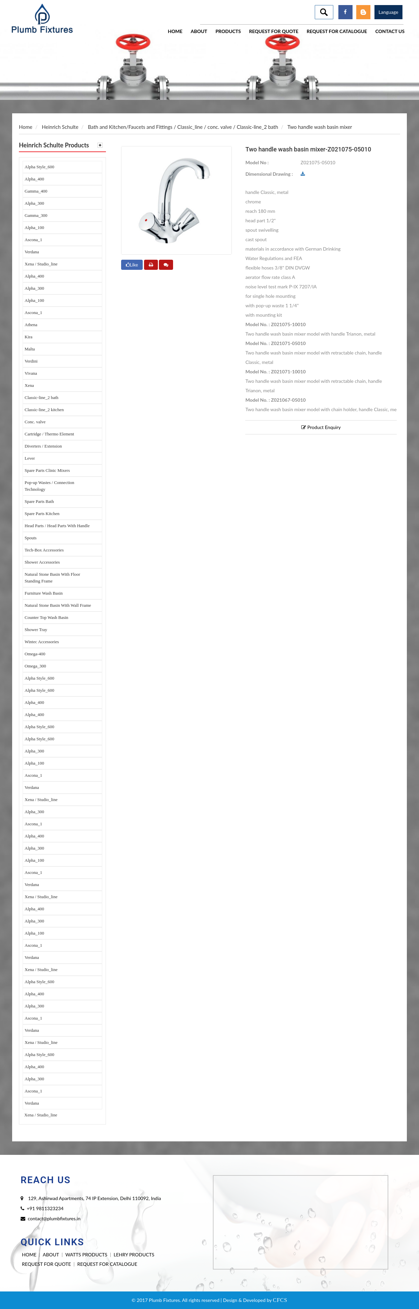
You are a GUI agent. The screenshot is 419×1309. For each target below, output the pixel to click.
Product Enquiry (321, 427)
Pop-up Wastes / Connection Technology (49, 486)
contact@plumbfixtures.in (54, 1218)
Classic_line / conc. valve (204, 127)
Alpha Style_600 (39, 166)
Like (132, 264)
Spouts (30, 537)
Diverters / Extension (43, 446)
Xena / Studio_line (41, 263)
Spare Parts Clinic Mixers (47, 470)
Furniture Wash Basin (44, 593)
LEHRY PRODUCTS (134, 1254)
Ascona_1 (33, 239)
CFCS (280, 1300)
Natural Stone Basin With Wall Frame (58, 605)
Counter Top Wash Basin (46, 617)
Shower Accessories (42, 562)
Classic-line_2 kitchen (44, 409)
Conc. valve (35, 421)
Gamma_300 (36, 215)
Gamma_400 (36, 191)
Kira (28, 336)
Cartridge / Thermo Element (49, 433)
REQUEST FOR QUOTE (46, 1264)
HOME (29, 1254)
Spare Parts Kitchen (42, 513)
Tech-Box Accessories (44, 549)
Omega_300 (35, 665)
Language (388, 12)
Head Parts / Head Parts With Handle (57, 525)
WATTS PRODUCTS (86, 1254)
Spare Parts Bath (39, 501)
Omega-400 (35, 653)
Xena (29, 385)
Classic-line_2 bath (41, 397)
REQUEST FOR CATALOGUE (107, 1264)
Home (25, 127)
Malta (30, 348)
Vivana (31, 373)
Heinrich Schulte (60, 127)
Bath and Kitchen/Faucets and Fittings (130, 127)
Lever (30, 458)
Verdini (31, 361)
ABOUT (51, 1254)
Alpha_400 (34, 178)
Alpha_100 (34, 227)
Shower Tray (36, 629)
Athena (31, 324)
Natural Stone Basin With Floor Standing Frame (52, 578)
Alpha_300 (34, 203)
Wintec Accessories (42, 641)
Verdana (32, 251)
